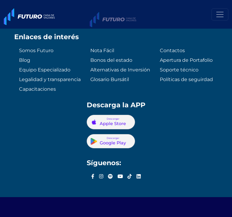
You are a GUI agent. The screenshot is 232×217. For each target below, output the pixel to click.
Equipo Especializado (44, 70)
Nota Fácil (102, 50)
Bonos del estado (111, 60)
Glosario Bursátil (109, 79)
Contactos (172, 50)
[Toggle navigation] (219, 14)
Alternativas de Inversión (120, 70)
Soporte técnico (179, 70)
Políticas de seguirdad (186, 79)
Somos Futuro (36, 50)
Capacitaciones (37, 89)
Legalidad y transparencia (50, 79)
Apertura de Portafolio (186, 60)
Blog (24, 60)
